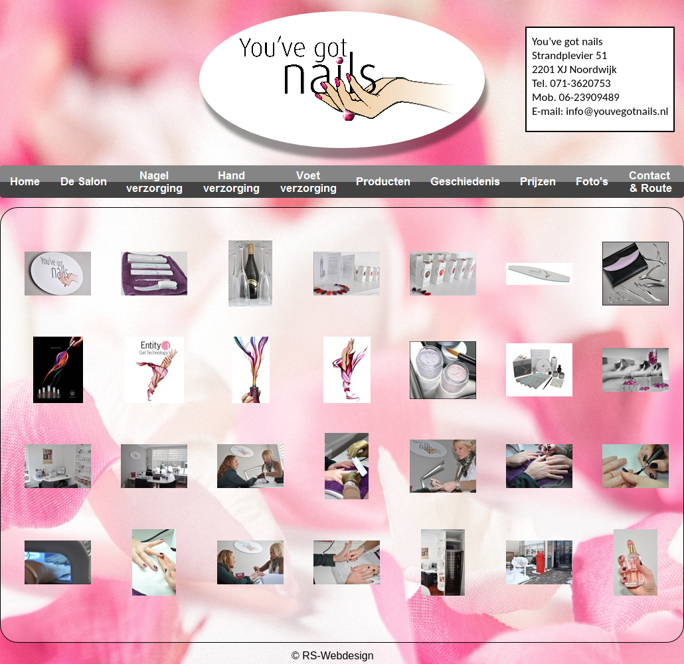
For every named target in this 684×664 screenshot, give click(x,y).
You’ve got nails (567, 41)
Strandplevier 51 (569, 55)
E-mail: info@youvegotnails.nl (600, 111)
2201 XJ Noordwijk (574, 69)
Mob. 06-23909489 (576, 97)
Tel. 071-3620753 (571, 83)
